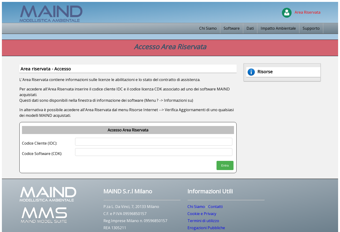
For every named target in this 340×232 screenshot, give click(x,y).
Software (232, 28)
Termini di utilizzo (203, 220)
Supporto (311, 28)
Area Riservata (301, 12)
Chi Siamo (208, 28)
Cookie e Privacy (201, 213)
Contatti (215, 206)
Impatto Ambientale (278, 28)
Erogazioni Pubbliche (206, 227)
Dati (250, 28)
